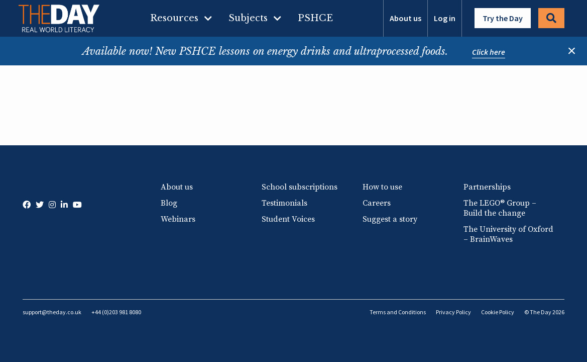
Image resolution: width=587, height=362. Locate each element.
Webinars (178, 219)
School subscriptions (299, 187)
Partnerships (487, 187)
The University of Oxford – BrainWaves (508, 234)
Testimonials (284, 203)
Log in (444, 18)
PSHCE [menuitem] (315, 18)
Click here (488, 52)
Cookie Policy (497, 312)
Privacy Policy (453, 312)
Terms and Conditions (398, 312)
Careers (377, 203)
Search (551, 18)
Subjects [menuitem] (248, 18)
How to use (382, 187)
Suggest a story (390, 219)
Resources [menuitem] (174, 18)
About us (405, 18)
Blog (169, 203)
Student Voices (288, 219)
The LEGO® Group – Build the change (499, 208)
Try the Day (503, 18)
